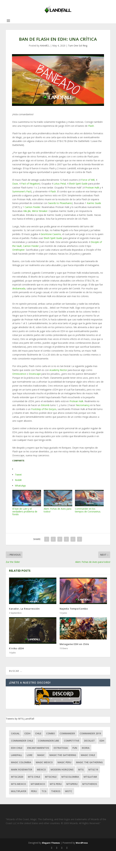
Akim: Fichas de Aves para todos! (58, 501)
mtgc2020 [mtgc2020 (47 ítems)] (17, 776)
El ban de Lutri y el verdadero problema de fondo (26, 503)
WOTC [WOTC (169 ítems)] (68, 791)
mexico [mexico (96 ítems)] (41, 769)
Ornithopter (18, 249)
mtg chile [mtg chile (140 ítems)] (34, 776)
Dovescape (35, 373)
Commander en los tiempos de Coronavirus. (89, 501)
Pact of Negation (30, 183)
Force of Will (87, 179)
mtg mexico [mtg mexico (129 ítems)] (18, 784)
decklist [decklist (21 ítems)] (89, 740)
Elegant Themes (51, 842)
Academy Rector (58, 370)
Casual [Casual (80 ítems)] (15, 733)
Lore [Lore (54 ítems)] (30, 755)
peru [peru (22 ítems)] (34, 791)
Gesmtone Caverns (51, 234)
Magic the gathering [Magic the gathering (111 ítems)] (89, 762)
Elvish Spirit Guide (78, 183)
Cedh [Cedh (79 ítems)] (27, 733)
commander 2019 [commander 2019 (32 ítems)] (90, 733)
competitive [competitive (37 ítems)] (71, 740)
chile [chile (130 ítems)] (38, 733)
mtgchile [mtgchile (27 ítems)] (51, 776)
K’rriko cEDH (16, 648)
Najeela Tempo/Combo (74, 608)
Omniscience (19, 373)
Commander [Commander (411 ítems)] (67, 733)
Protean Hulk (92, 187)
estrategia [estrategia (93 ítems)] (61, 747)
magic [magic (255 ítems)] (41, 755)
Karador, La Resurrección (24, 608)
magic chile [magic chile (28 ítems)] (88, 755)
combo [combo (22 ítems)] (50, 733)
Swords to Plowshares (60, 203)
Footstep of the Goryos (43, 409)
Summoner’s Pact (21, 191)
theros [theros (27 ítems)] (55, 791)
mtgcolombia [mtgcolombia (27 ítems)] (70, 776)
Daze (15, 183)
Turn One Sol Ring (77, 45)
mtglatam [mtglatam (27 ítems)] (90, 776)
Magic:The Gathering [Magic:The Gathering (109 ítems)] (62, 755)
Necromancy (83, 405)
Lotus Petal (60, 183)
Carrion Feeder (32, 207)
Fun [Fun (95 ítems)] (74, 747)
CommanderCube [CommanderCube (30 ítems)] (48, 740)
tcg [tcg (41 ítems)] (44, 791)
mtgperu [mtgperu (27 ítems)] (72, 784)
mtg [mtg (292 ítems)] (81, 769)
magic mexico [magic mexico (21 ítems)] (44, 762)
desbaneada (18, 288)
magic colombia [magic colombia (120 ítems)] (21, 762)
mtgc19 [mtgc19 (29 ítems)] (93, 769)
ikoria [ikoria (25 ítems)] (85, 747)
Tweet (18, 474)
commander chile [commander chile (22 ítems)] (22, 740)
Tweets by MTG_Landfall (20, 718)
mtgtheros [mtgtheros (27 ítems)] (89, 784)
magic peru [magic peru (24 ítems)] (64, 762)
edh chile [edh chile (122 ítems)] (17, 747)
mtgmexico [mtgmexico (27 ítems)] (38, 784)
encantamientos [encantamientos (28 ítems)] (38, 747)
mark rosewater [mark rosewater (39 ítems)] (21, 769)
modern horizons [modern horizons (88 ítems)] (62, 769)
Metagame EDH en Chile (74, 644)
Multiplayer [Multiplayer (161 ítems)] (18, 791)
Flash (91, 125)
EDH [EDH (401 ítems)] (102, 740)
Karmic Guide (94, 203)
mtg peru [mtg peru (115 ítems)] (56, 784)
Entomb (45, 405)
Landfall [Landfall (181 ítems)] (16, 755)
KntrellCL (45, 45)
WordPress (82, 842)
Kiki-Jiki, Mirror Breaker (35, 211)
